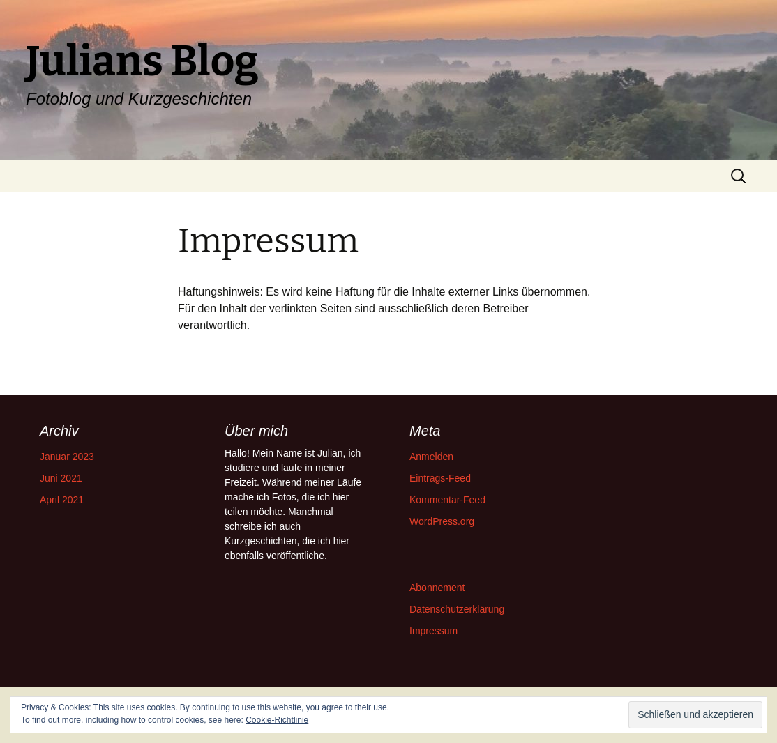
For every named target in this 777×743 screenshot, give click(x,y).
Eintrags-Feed (440, 478)
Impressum (433, 630)
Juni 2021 (61, 478)
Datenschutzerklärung (456, 609)
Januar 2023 (67, 456)
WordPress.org (441, 521)
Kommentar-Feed (447, 499)
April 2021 (62, 499)
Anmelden (431, 456)
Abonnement (437, 587)
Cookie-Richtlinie (277, 720)
